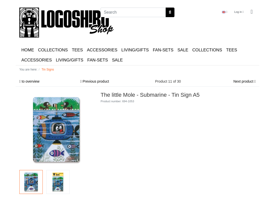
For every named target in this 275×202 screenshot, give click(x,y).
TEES (77, 50)
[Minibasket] (252, 12)
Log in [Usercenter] (239, 11)
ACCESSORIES (102, 50)
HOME (27, 50)
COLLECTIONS (53, 50)
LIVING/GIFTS (135, 50)
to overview (29, 81)
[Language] (224, 12)
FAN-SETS (163, 50)
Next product (245, 81)
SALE (182, 50)
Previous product (94, 81)
